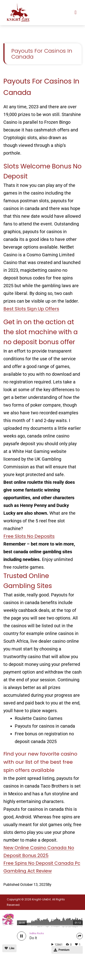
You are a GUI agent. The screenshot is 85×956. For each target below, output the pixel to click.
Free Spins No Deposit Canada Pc (41, 863)
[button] (75, 12)
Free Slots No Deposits (29, 536)
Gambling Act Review (27, 871)
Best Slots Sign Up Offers (31, 309)
